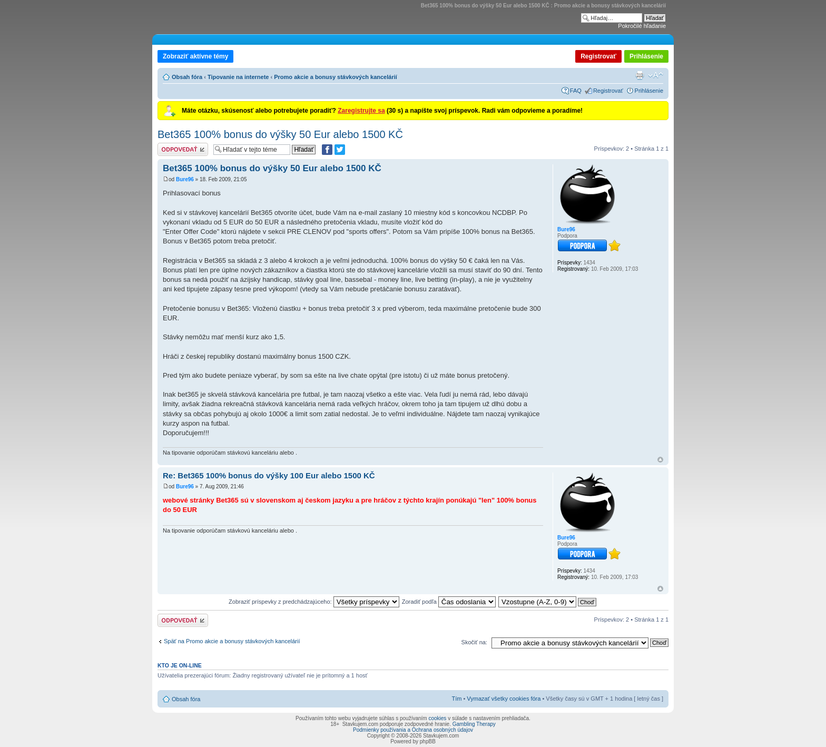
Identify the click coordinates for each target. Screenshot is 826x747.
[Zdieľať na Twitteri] (339, 149)
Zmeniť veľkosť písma (655, 75)
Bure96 (185, 179)
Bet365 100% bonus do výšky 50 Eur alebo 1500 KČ (280, 134)
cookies (437, 718)
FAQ (576, 90)
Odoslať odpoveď (183, 149)
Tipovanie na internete (238, 77)
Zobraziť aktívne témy (195, 56)
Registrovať (598, 56)
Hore (660, 460)
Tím (456, 698)
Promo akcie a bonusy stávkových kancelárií (335, 77)
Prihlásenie (646, 56)
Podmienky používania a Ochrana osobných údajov (413, 730)
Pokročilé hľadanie (642, 26)
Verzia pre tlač (639, 75)
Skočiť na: (474, 642)
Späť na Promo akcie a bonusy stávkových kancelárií (232, 641)
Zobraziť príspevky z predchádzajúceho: (314, 601)
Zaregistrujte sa (361, 110)
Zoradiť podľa (449, 601)
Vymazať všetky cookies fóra (503, 698)
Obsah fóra (187, 77)
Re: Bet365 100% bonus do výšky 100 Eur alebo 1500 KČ (269, 475)
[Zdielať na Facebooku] (327, 149)
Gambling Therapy (474, 724)
